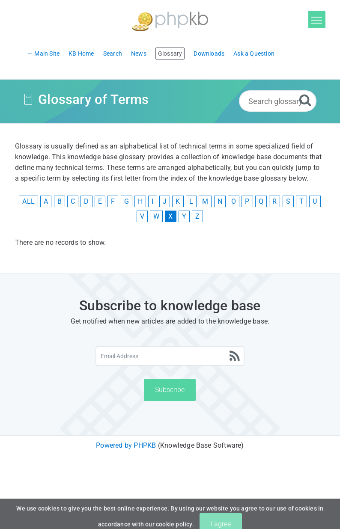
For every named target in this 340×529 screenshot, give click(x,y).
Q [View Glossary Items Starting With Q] (261, 201)
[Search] (305, 100)
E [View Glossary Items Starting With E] (100, 201)
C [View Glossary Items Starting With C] (73, 201)
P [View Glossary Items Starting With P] (247, 201)
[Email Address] (169, 356)
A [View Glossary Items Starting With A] (46, 201)
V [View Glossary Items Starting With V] (142, 216)
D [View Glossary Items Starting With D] (86, 201)
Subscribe (170, 390)
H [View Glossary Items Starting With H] (140, 201)
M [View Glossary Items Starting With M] (205, 201)
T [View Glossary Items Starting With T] (301, 201)
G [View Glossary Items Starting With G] (126, 201)
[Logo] (170, 20)
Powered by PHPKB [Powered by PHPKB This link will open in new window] (126, 445)
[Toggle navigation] (316, 19)
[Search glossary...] (277, 101)
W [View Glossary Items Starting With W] (156, 216)
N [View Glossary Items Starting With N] (220, 201)
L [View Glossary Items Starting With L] (191, 201)
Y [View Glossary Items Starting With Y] (184, 216)
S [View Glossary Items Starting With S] (288, 201)
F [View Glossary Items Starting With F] (113, 201)
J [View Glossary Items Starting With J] (165, 201)
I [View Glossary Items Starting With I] (152, 201)
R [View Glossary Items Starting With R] (274, 201)
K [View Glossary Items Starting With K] (178, 201)
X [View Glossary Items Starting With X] (170, 216)
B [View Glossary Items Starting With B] (59, 201)
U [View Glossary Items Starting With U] (315, 201)
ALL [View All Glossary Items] (28, 201)
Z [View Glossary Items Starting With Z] (197, 216)
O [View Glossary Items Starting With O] (233, 201)
